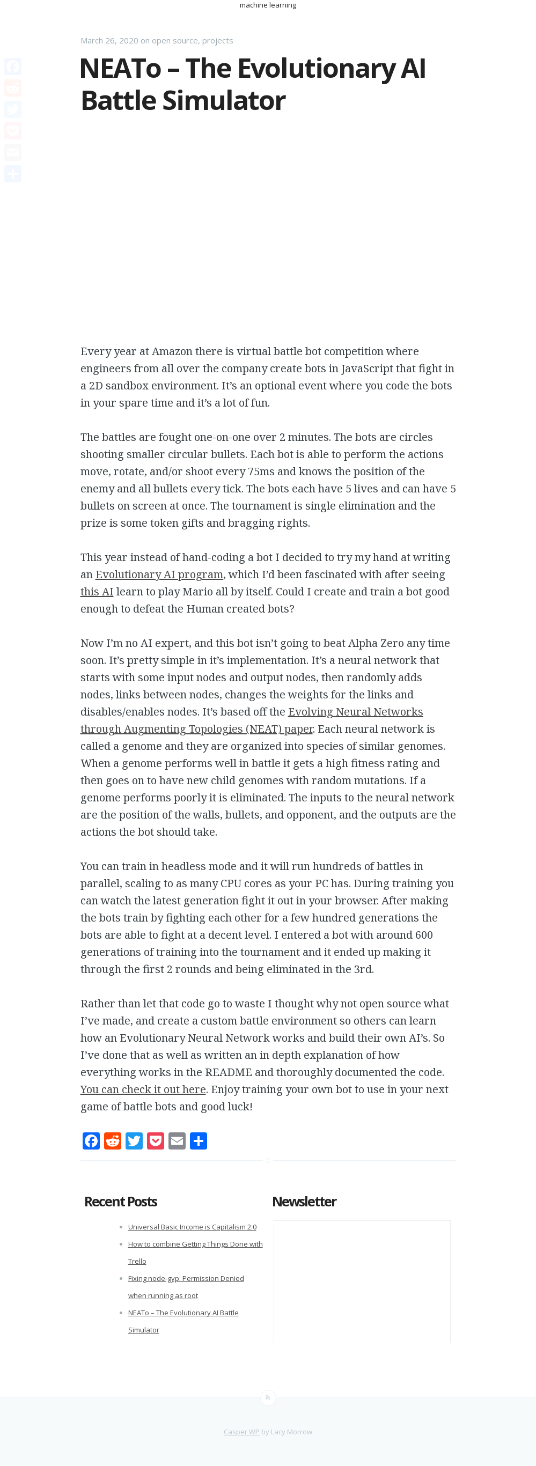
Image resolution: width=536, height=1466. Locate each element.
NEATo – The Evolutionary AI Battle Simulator (252, 83)
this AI (97, 591)
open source (175, 40)
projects (217, 40)
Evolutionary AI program (159, 574)
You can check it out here (143, 1089)
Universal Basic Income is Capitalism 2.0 (192, 1227)
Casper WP (242, 1431)
